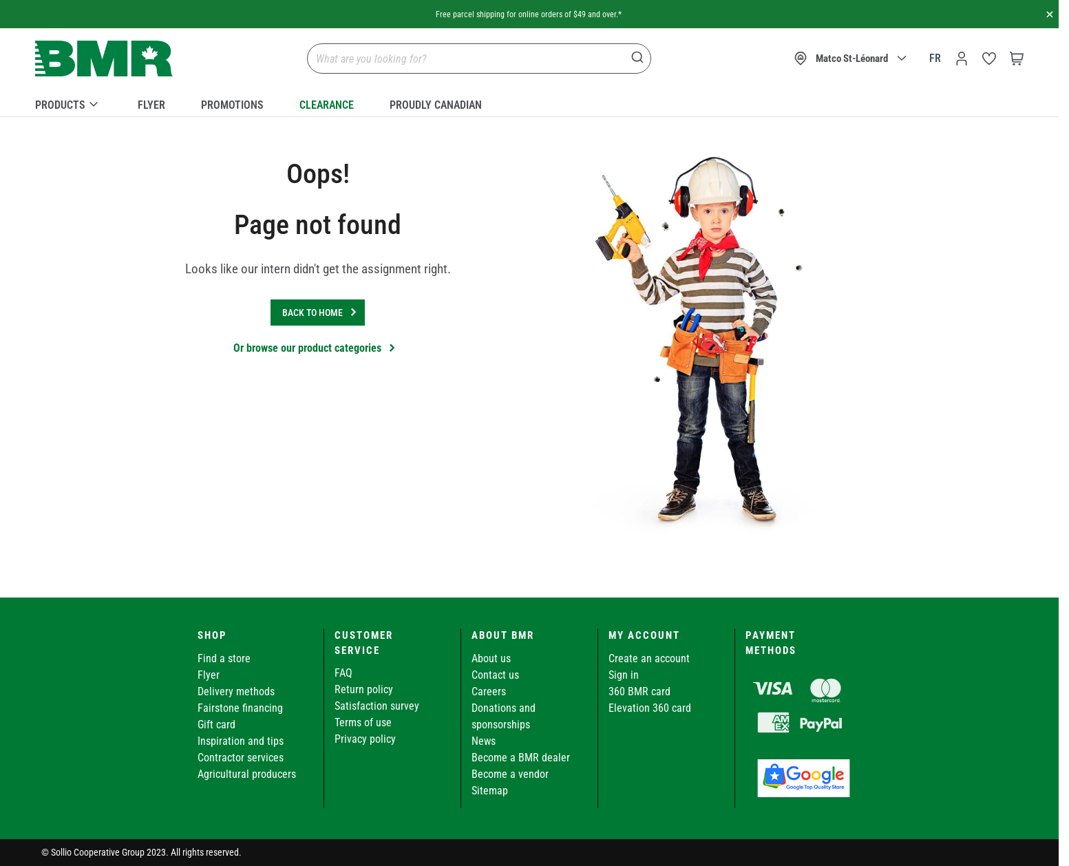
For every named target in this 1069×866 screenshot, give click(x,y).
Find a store (224, 658)
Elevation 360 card (649, 708)
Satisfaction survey (377, 705)
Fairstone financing (240, 708)
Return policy (364, 689)
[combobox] (479, 58)
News (484, 741)
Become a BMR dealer (521, 757)
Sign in (623, 675)
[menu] (529, 102)
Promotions (232, 105)
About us (491, 658)
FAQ (343, 672)
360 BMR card (639, 691)
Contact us (495, 675)
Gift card (216, 724)
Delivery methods (236, 691)
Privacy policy (365, 739)
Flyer (151, 105)
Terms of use (363, 722)
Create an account (649, 658)
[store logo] (104, 59)
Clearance (326, 105)
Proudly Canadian (436, 105)
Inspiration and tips (241, 741)
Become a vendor (510, 774)
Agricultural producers (247, 774)
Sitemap (490, 790)
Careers (489, 691)
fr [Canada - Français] (935, 58)
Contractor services (241, 757)
